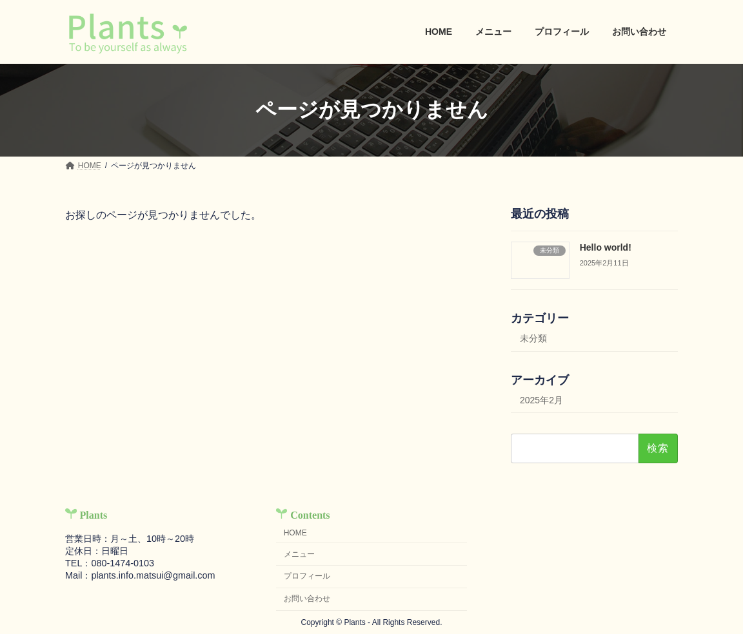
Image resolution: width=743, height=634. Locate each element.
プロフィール (307, 576)
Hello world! (605, 247)
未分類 (533, 337)
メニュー (299, 554)
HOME (295, 532)
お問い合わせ (307, 599)
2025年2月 (541, 399)
